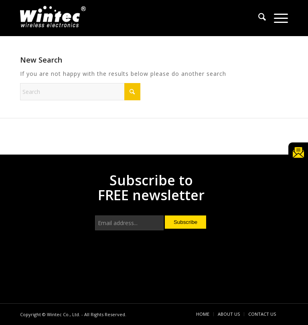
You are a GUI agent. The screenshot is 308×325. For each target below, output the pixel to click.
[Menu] (277, 18)
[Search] (258, 18)
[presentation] (156, 264)
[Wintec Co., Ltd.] (54, 19)
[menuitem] (258, 18)
